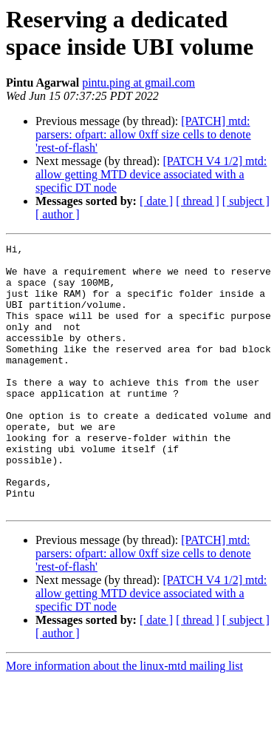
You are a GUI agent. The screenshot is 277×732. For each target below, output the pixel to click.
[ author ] (57, 214)
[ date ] (156, 201)
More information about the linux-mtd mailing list (124, 719)
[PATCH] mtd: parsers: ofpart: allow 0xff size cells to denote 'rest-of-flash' (143, 134)
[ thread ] (197, 201)
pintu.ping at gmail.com (138, 82)
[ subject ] (246, 201)
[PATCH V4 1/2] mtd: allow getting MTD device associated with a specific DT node (151, 174)
